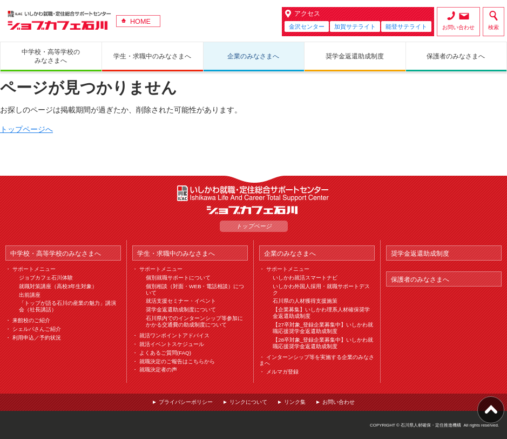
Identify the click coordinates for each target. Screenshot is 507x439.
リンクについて (248, 402)
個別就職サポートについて (178, 278)
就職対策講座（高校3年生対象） (58, 286)
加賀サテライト (355, 26)
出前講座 (29, 295)
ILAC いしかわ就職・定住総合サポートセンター (253, 193)
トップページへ (26, 129)
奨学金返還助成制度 (420, 253)
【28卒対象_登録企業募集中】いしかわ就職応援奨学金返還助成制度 (323, 343)
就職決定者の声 (158, 370)
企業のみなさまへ (290, 253)
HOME (140, 21)
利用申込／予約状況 (36, 338)
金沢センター (307, 26)
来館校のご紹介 (31, 320)
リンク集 (295, 402)
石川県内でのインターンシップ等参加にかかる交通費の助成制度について (194, 321)
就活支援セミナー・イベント (181, 301)
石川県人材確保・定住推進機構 (431, 425)
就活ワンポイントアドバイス (174, 335)
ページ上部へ (490, 409)
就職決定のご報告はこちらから (177, 361)
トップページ (254, 226)
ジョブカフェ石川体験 (46, 278)
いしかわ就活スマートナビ (305, 278)
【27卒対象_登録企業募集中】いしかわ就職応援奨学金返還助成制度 (323, 328)
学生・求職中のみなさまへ (176, 253)
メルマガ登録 (282, 372)
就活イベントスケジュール (171, 344)
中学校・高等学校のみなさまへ (55, 253)
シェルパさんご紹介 (36, 329)
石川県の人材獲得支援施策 (305, 301)
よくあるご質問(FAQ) (165, 353)
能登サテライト (406, 26)
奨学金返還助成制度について (181, 309)
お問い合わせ (458, 27)
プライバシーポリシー (186, 402)
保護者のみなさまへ (420, 279)
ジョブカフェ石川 (59, 20)
